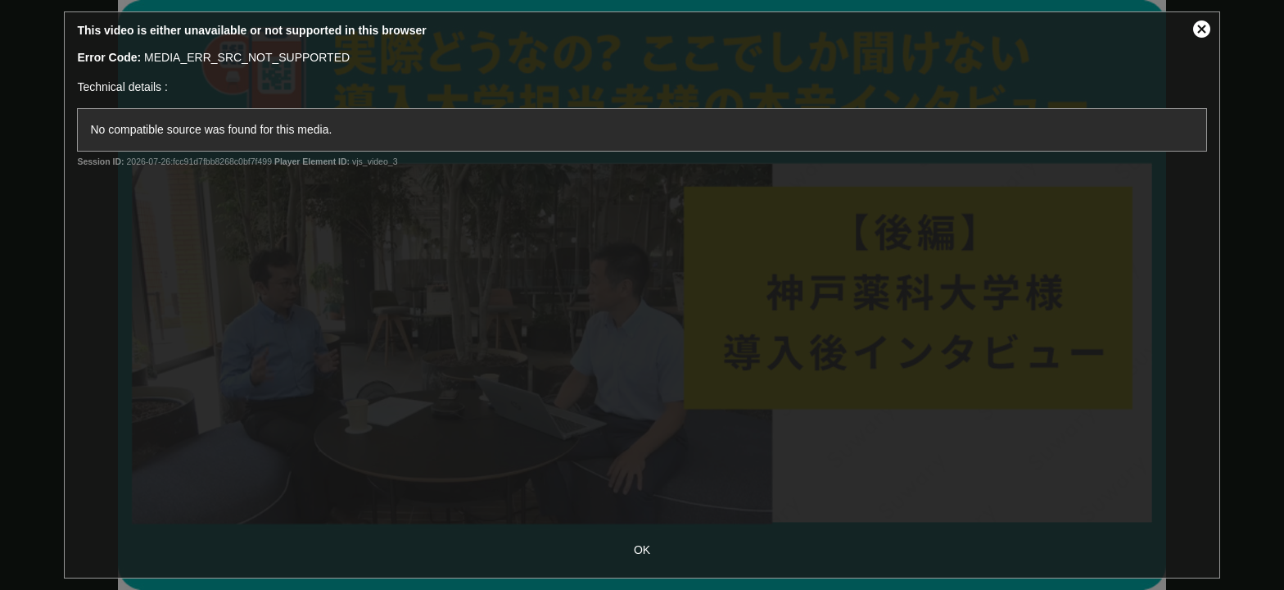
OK (642, 549)
